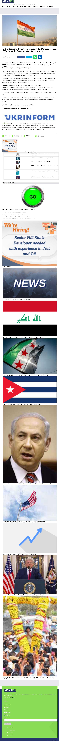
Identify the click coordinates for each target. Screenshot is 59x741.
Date (4, 56)
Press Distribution (17, 6)
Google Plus (10, 728)
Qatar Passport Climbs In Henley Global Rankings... (41, 161)
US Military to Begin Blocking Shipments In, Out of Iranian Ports (24, 520)
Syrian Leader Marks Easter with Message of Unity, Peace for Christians (26, 374)
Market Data (27, 6)
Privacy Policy (7, 703)
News (8, 6)
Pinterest (10, 729)
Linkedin (10, 731)
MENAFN (5, 63)
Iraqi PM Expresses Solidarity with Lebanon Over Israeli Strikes (23, 337)
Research (35, 6)
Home (3, 6)
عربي (31, 4)
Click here (12, 694)
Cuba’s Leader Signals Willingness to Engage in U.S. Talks (21, 403)
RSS (9, 733)
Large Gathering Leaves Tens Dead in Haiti (17, 299)
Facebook (10, 724)
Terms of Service (7, 701)
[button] (34, 4)
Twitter (9, 726)
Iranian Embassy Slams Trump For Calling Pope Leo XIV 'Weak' (23, 593)
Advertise (6, 706)
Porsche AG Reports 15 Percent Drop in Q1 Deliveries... (42, 157)
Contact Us (6, 705)
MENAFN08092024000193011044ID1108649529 (16, 108)
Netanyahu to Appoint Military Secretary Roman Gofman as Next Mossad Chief (28, 482)
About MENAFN (7, 708)
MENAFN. (10, 737)
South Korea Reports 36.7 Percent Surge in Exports (19, 552)
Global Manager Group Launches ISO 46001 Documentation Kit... (44, 170)
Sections (49, 6)
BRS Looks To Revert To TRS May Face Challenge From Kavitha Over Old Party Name (28, 675)
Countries (42, 6)
